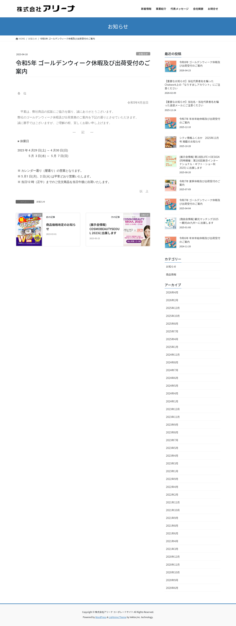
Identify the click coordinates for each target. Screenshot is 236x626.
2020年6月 (172, 588)
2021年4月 (172, 541)
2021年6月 (172, 533)
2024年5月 (172, 385)
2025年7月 (172, 331)
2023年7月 (172, 440)
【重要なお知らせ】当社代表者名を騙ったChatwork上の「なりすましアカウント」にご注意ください (192, 84)
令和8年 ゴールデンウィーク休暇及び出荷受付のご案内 (199, 64)
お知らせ (143, 54)
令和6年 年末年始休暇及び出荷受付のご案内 (199, 240)
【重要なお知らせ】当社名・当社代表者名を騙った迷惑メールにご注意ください (192, 103)
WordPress (100, 617)
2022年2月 (172, 494)
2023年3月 (172, 463)
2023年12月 (173, 409)
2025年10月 (173, 316)
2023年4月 (172, 455)
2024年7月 (172, 370)
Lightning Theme (117, 617)
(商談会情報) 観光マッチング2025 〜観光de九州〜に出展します (198, 221)
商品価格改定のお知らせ (61, 226)
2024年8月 (172, 362)
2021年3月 (172, 549)
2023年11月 (173, 417)
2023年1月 (172, 471)
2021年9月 (172, 518)
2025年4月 (172, 339)
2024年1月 (172, 401)
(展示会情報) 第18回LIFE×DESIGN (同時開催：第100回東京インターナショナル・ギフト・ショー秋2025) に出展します (199, 162)
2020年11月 (173, 564)
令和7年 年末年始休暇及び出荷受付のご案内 (199, 120)
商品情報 (171, 274)
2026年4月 (172, 292)
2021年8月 (172, 525)
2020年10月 (173, 572)
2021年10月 (173, 510)
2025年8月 (172, 323)
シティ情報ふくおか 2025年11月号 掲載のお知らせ (199, 139)
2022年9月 (172, 479)
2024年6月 (172, 378)
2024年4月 (172, 393)
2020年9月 (172, 580)
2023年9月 (172, 424)
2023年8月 (172, 432)
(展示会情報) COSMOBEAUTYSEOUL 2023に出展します (104, 228)
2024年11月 (173, 354)
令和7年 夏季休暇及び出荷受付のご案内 (199, 183)
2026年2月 (172, 300)
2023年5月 (172, 448)
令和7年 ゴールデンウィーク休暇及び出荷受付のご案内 (199, 202)
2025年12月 (173, 308)
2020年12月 (173, 556)
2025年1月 (172, 347)
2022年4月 (172, 487)
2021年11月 (173, 502)
